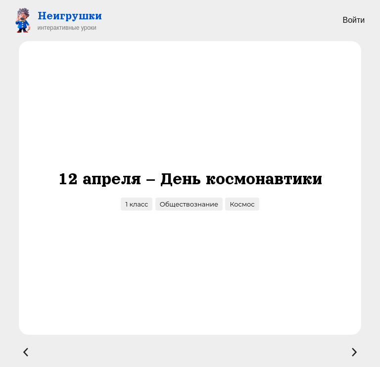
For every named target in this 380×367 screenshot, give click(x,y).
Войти (353, 20)
